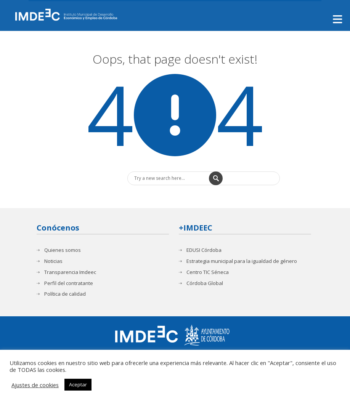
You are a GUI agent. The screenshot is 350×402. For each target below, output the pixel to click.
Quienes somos (62, 250)
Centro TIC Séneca (207, 272)
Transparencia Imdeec (70, 272)
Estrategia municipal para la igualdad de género (241, 261)
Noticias (53, 261)
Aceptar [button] (78, 384)
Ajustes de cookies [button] (35, 384)
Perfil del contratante (68, 283)
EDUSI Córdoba (204, 250)
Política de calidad (65, 294)
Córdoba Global (204, 283)
